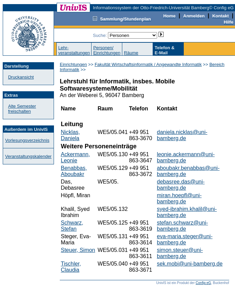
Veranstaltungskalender (28, 156)
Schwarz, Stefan (72, 226)
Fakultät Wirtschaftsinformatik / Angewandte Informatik (148, 64)
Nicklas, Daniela (70, 135)
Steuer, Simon (78, 250)
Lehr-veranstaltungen (74, 50)
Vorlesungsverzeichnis (27, 140)
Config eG (203, 283)
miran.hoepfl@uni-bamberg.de (179, 198)
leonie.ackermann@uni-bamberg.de (186, 157)
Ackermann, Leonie (75, 157)
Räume (131, 52)
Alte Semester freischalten (22, 109)
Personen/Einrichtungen (107, 50)
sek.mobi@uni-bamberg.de (189, 264)
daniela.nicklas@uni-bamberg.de (182, 135)
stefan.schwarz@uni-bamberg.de (182, 226)
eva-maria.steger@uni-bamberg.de (184, 239)
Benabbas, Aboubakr (74, 171)
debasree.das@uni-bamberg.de (181, 185)
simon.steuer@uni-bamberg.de (180, 253)
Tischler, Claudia (71, 267)
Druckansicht (21, 77)
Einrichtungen (73, 64)
